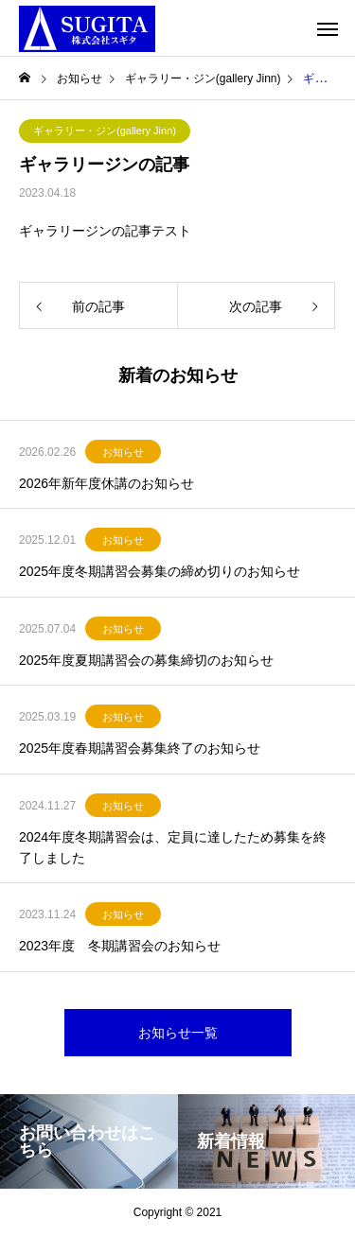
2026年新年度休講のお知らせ (106, 483)
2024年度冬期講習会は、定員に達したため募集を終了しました (173, 847)
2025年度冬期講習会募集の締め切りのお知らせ (159, 571)
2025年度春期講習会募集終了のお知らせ (139, 748)
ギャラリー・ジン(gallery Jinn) (104, 130)
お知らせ (123, 452)
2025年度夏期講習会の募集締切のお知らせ (146, 660)
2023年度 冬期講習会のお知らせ (120, 945)
